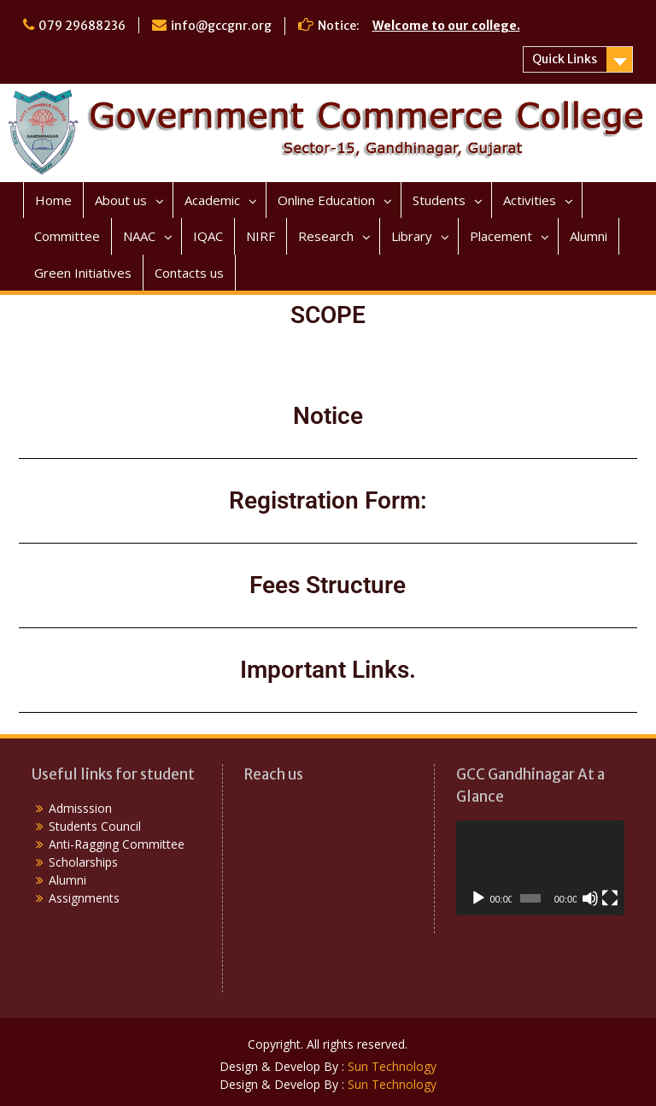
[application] (540, 868)
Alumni (588, 235)
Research (326, 235)
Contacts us (189, 272)
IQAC (208, 235)
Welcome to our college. (446, 25)
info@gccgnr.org (221, 25)
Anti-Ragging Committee (116, 844)
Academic (212, 200)
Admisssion (80, 808)
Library (411, 235)
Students (439, 200)
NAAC (139, 235)
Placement (501, 235)
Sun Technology (392, 1066)
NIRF (260, 235)
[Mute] (590, 898)
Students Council (95, 826)
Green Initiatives (83, 272)
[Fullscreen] (609, 898)
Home (53, 200)
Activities (529, 200)
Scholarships (83, 862)
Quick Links (564, 59)
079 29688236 (82, 25)
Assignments (84, 898)
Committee (67, 235)
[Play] (478, 898)
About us (121, 200)
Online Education (326, 200)
